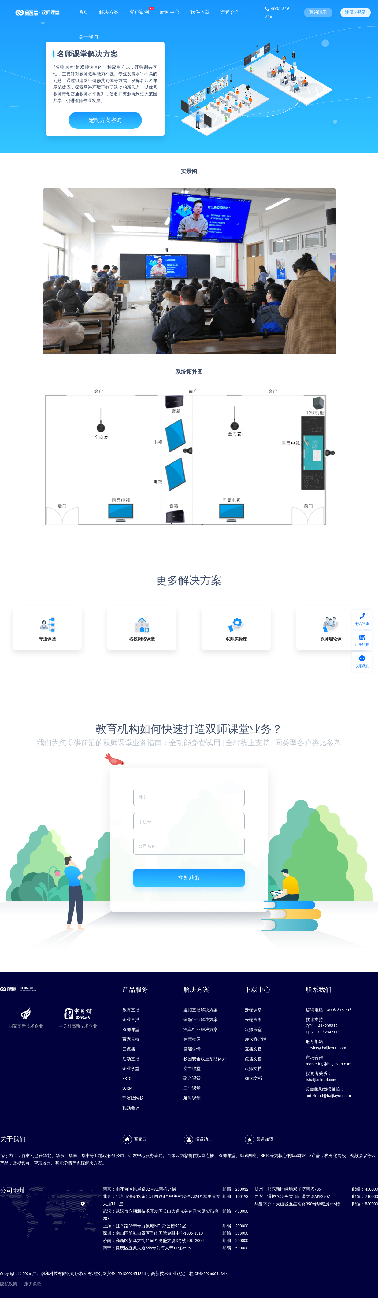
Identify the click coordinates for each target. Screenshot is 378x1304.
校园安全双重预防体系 (204, 1058)
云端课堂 (253, 1010)
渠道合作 (230, 11)
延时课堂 (192, 1098)
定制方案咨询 (105, 120)
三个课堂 (192, 1088)
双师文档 (253, 1068)
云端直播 (253, 1019)
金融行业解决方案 (200, 1019)
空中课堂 (192, 1068)
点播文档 (253, 1058)
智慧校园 (192, 1039)
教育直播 (130, 1010)
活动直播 (130, 1058)
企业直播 (130, 1019)
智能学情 (192, 1049)
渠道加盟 (264, 1139)
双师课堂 (130, 1029)
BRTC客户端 (255, 1039)
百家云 (140, 1139)
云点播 (128, 1049)
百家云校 (130, 1039)
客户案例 (139, 11)
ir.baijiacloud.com (321, 1079)
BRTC (126, 1078)
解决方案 (109, 11)
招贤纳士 (203, 1139)
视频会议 (130, 1107)
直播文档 (253, 1049)
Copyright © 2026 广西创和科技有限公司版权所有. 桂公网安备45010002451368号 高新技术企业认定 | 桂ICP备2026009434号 (114, 1273)
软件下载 (200, 11)
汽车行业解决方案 (200, 1029)
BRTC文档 (253, 1078)
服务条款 (32, 1284)
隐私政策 (8, 1284)
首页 (83, 11)
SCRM (127, 1088)
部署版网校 (133, 1098)
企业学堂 (130, 1068)
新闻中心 (170, 11)
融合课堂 (192, 1078)
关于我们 (88, 36)
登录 (361, 12)
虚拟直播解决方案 (200, 1010)
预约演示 (318, 12)
